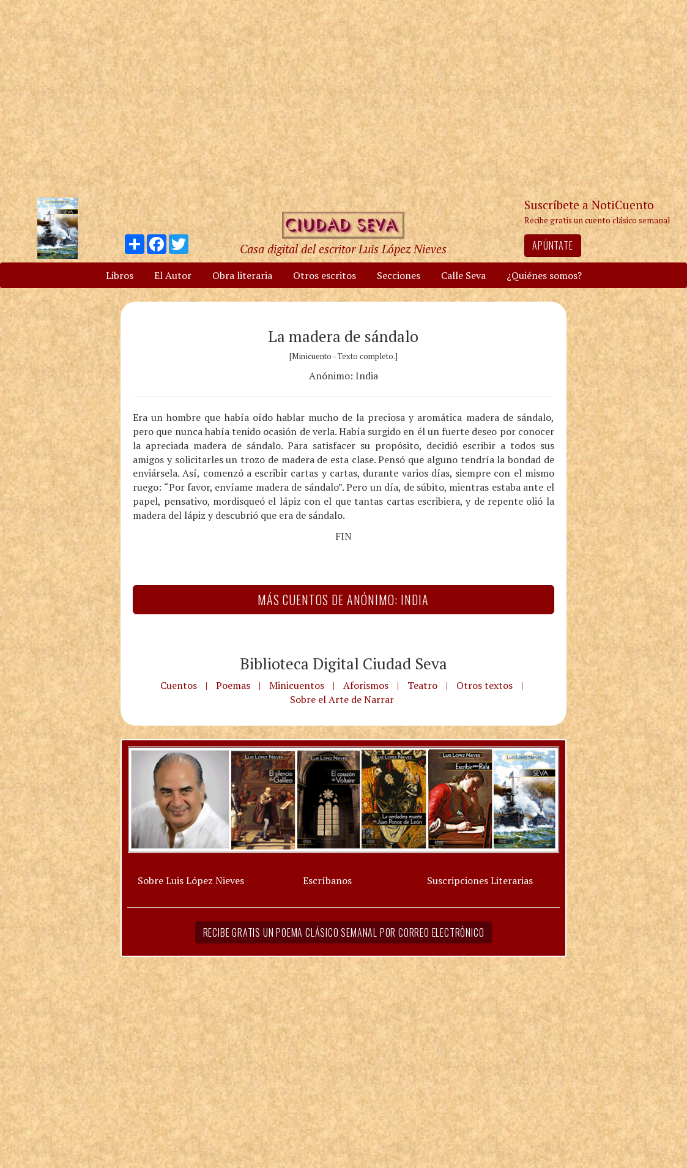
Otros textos (484, 685)
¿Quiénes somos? (544, 275)
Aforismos (365, 685)
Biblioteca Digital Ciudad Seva (343, 663)
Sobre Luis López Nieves (191, 880)
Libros (119, 275)
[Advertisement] (344, 98)
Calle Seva (463, 275)
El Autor (172, 275)
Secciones (398, 275)
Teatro (422, 685)
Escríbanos (327, 880)
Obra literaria (242, 275)
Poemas (233, 685)
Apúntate (552, 245)
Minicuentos (296, 685)
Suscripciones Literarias (480, 880)
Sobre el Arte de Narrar (342, 699)
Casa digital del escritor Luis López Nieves (343, 248)
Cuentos (178, 685)
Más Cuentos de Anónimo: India (343, 599)
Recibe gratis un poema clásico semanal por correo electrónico (344, 932)
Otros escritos (324, 275)
